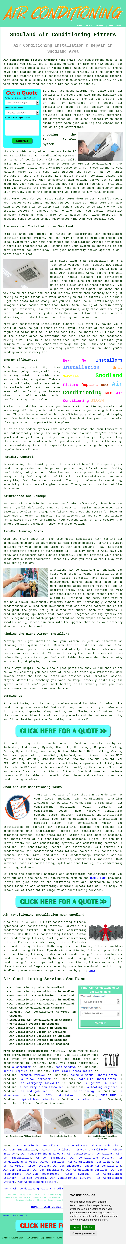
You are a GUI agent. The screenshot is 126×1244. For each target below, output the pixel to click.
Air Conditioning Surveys (70, 1177)
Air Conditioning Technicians (90, 1153)
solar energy (84, 1091)
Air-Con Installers (48, 1169)
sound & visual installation (94, 1075)
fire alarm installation (72, 1071)
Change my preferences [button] (84, 1233)
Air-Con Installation (20, 1149)
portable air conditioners (100, 851)
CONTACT (100, 26)
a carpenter (21, 1067)
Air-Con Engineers (50, 1157)
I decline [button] (88, 1227)
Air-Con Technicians (43, 1173)
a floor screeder (36, 1079)
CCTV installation (60, 1095)
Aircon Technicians (106, 1145)
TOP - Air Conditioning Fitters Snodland (34, 1188)
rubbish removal (32, 1075)
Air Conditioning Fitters (37, 1182)
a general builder (101, 1083)
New (14, 1215)
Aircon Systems (38, 1165)
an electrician (89, 1099)
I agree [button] (76, 1227)
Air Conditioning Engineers (42, 1153)
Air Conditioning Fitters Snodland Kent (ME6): (40, 59)
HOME (79, 26)
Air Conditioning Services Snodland (44, 979)
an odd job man (34, 1091)
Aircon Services (53, 1161)
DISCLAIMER (115, 26)
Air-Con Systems (33, 1177)
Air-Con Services (16, 1169)
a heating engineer (102, 1087)
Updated (23, 1215)
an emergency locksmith (40, 1083)
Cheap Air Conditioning (103, 1165)
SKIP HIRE (108, 1095)
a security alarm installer (41, 1087)
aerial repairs (15, 1071)
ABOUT (89, 26)
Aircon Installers (56, 1149)
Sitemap (5, 1215)
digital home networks (37, 1099)
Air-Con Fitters (75, 1145)
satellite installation (97, 1079)
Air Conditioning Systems (91, 1157)
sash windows (66, 1067)
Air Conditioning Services (87, 1169)
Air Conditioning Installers (36, 1145)
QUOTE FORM (98, 878)
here (92, 970)
